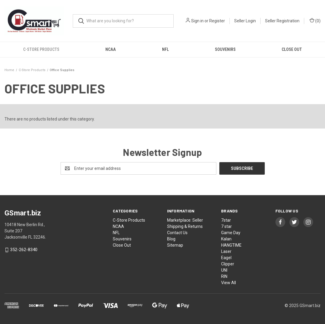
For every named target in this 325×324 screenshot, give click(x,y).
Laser (226, 251)
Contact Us (177, 232)
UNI (224, 270)
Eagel (226, 257)
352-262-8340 (23, 250)
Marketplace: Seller (185, 220)
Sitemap (175, 245)
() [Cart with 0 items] (315, 20)
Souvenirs (225, 49)
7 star (226, 226)
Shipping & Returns (185, 226)
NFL (165, 49)
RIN (224, 276)
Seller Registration (282, 20)
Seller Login (245, 20)
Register (217, 20)
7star (226, 220)
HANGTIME (231, 245)
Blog (171, 239)
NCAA (110, 49)
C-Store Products (41, 49)
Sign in (197, 20)
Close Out (122, 245)
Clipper (227, 264)
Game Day (230, 232)
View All (228, 282)
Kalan (226, 239)
